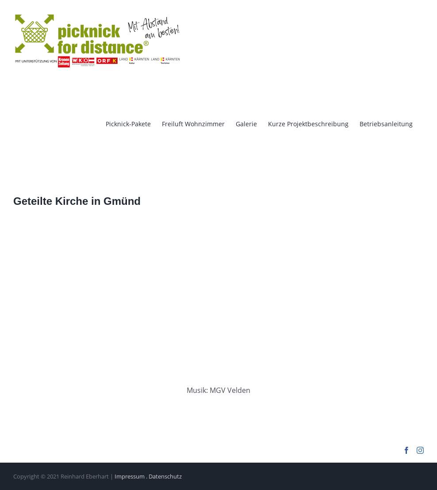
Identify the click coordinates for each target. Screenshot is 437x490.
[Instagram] (420, 450)
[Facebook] (406, 450)
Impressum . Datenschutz (148, 476)
